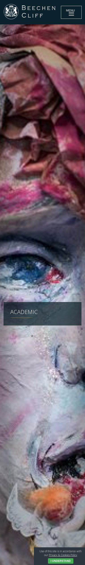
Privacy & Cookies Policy (63, 555)
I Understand (61, 561)
